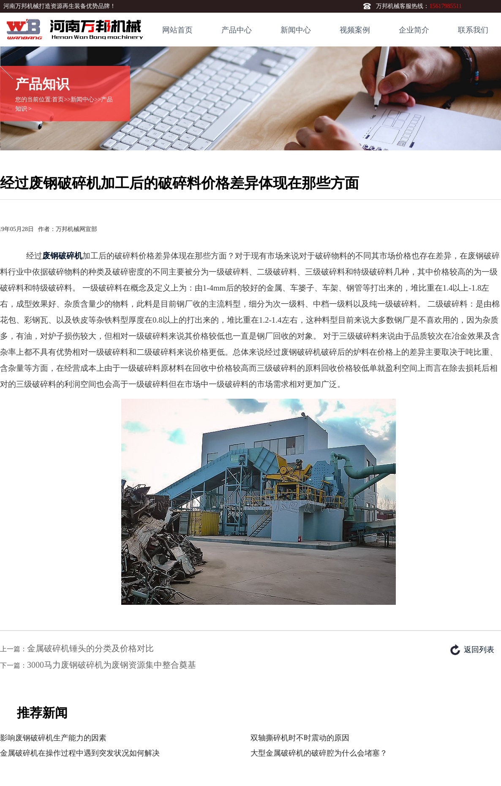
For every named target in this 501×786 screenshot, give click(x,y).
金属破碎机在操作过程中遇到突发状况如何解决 (80, 753)
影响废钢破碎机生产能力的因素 (53, 738)
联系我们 (473, 30)
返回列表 (479, 649)
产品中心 (236, 30)
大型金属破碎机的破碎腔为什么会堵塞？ (318, 753)
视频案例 (355, 30)
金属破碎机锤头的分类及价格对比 (90, 648)
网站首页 (177, 30)
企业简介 (414, 30)
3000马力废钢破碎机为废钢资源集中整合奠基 (111, 664)
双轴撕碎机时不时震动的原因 (299, 738)
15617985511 (445, 6)
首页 (58, 99)
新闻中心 (295, 30)
